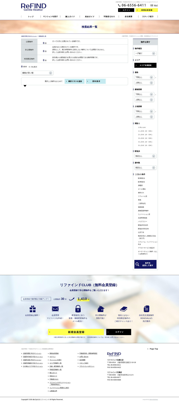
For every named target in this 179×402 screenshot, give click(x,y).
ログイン (53, 356)
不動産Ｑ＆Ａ (54, 379)
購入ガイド (53, 373)
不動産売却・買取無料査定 (88, 353)
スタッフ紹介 (83, 363)
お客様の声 (53, 391)
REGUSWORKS (154, 399)
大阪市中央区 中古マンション (33, 356)
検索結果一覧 (42, 36)
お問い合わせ (83, 356)
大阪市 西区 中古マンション (29, 36)
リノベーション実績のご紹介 (59, 388)
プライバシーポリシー (86, 366)
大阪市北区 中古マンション (32, 360)
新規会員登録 (54, 353)
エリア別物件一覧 (56, 363)
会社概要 (82, 360)
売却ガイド (53, 376)
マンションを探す (56, 360)
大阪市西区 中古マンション (32, 353)
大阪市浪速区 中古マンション (33, 363)
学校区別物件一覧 (56, 369)
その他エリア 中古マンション (33, 366)
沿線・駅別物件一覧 (56, 366)
